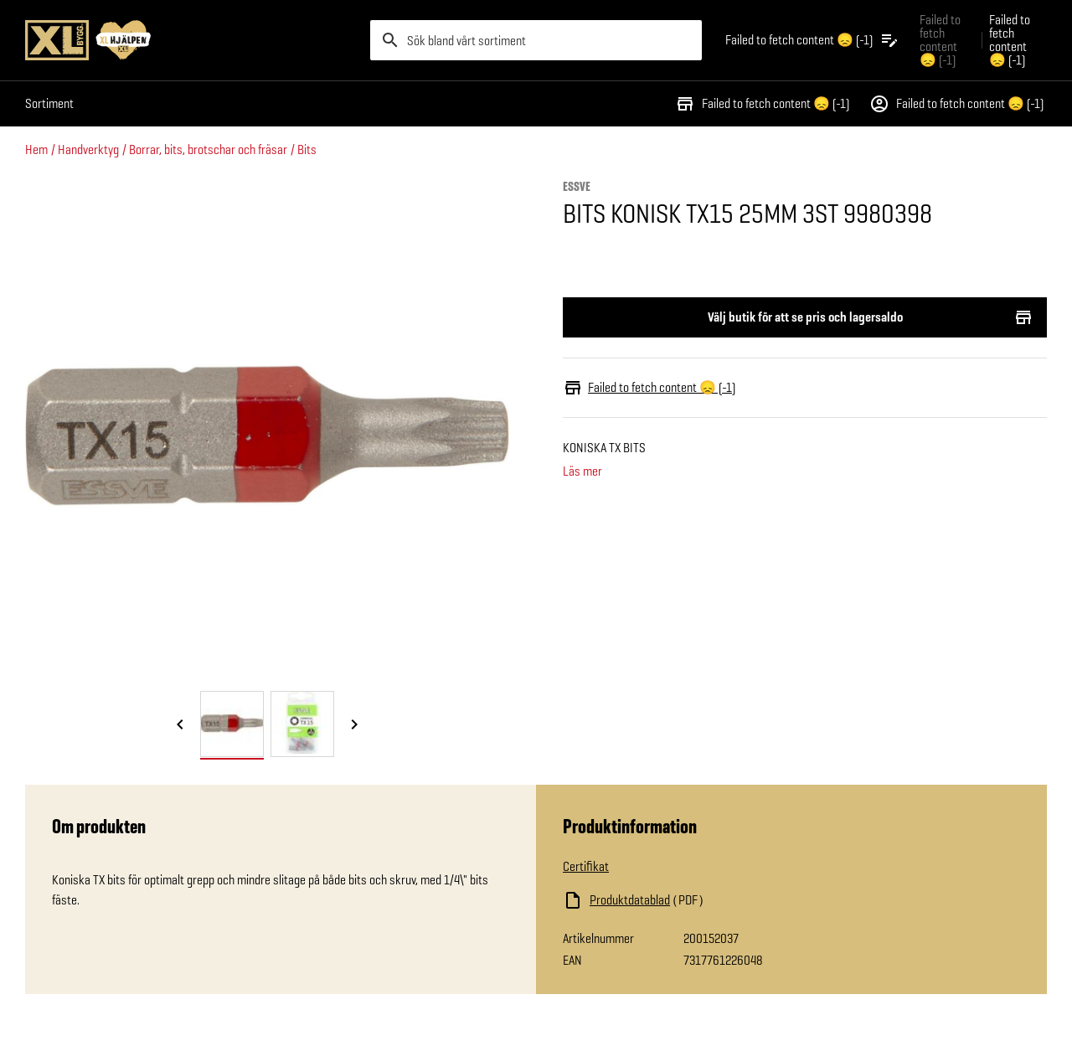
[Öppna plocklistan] (812, 40)
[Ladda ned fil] (730, 900)
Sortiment (49, 103)
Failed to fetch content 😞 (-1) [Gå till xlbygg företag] (940, 40)
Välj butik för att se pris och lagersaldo (804, 317)
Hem (36, 149)
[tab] (232, 724)
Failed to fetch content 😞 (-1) (762, 104)
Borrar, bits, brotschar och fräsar (208, 149)
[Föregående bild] (180, 725)
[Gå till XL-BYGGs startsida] (191, 40)
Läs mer (582, 471)
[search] (536, 40)
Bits (307, 149)
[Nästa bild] (354, 725)
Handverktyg (88, 149)
